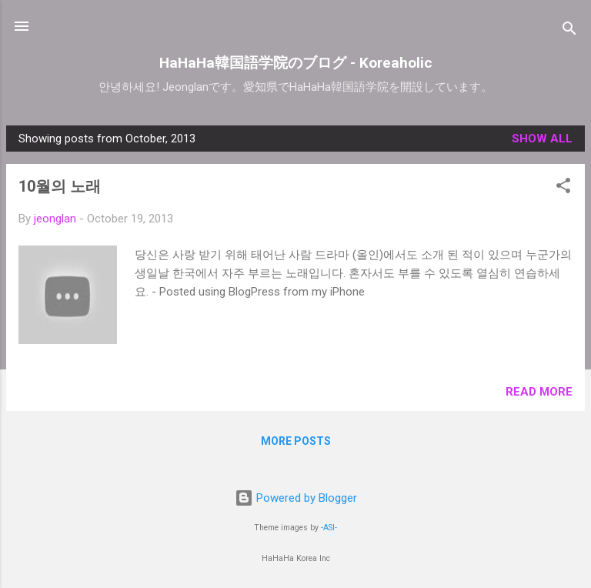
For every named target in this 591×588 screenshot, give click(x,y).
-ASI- (329, 528)
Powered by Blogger (296, 498)
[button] (563, 188)
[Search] (569, 31)
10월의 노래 (59, 186)
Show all (542, 138)
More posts (296, 441)
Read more (539, 392)
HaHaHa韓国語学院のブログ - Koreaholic (295, 63)
